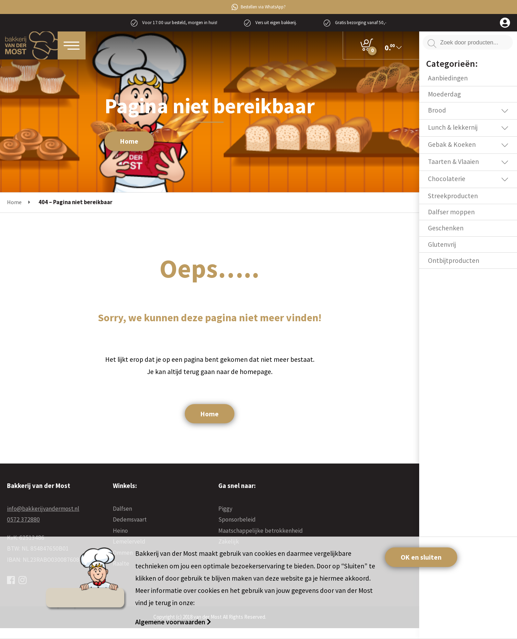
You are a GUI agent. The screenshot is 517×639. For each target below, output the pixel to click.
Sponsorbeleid (237, 519)
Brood (437, 110)
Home (129, 141)
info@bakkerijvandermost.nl (43, 508)
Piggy (225, 508)
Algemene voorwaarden (171, 622)
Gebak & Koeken (452, 144)
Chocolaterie (446, 178)
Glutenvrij (442, 244)
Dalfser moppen (451, 212)
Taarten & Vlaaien (453, 161)
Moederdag (444, 94)
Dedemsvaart (130, 519)
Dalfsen (122, 508)
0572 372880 (23, 519)
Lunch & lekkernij (453, 127)
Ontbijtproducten (453, 260)
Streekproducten (453, 196)
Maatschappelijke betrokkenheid (260, 530)
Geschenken (446, 228)
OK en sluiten (421, 557)
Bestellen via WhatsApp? (259, 7)
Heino (120, 530)
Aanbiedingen (448, 78)
